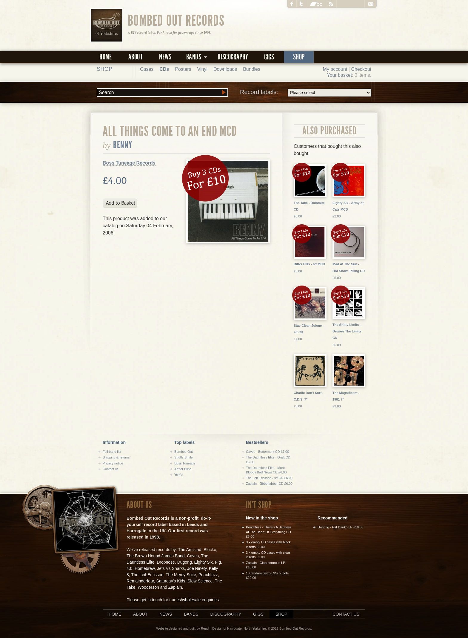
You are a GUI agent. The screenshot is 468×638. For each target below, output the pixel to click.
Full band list (112, 451)
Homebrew (145, 568)
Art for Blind (182, 469)
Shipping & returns (116, 457)
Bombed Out (183, 451)
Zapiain (175, 587)
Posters (183, 69)
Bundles (251, 69)
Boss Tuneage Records (129, 162)
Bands (191, 614)
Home (105, 57)
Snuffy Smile (183, 457)
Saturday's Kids (170, 581)
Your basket (339, 75)
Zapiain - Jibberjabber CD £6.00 (269, 483)
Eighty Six (203, 562)
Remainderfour (140, 581)
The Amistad (189, 549)
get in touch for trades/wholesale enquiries (180, 599)
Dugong (184, 562)
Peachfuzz (208, 574)
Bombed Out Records (176, 20)
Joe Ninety (197, 568)
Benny (123, 145)
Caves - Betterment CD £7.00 (267, 451)
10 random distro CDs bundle (267, 573)
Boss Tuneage (184, 463)
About (135, 57)
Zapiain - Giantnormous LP (265, 563)
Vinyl (202, 69)
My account (335, 69)
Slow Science (200, 581)
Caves (193, 555)
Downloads (225, 69)
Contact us (110, 469)
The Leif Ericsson (147, 574)
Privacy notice (113, 463)
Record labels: (305, 92)
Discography (233, 57)
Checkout (361, 69)
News (165, 57)
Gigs (269, 57)
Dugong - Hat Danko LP (335, 527)
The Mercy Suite (181, 574)
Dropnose (166, 562)
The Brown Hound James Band (156, 555)
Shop (299, 57)
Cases (146, 69)
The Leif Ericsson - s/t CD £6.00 (269, 478)
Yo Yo (178, 474)
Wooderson (148, 587)
